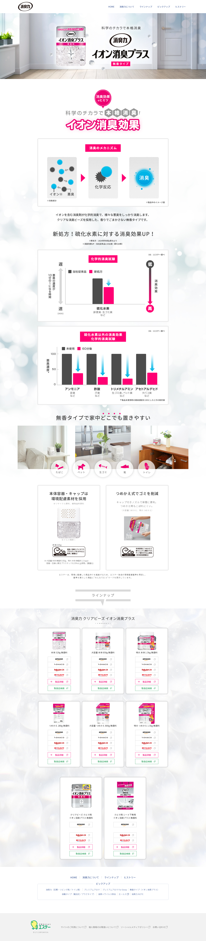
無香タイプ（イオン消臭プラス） (144, 889)
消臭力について (127, 6)
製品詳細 (59, 681)
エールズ (123, 894)
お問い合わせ (159, 927)
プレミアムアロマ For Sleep (114, 889)
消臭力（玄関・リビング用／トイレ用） (63, 889)
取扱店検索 (59, 688)
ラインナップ (146, 6)
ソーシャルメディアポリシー (134, 927)
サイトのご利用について (72, 927)
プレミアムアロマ (92, 889)
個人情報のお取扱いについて (102, 927)
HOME (111, 6)
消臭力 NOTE (137, 894)
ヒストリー (180, 6)
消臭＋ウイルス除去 (107, 894)
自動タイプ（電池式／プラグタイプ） (78, 894)
